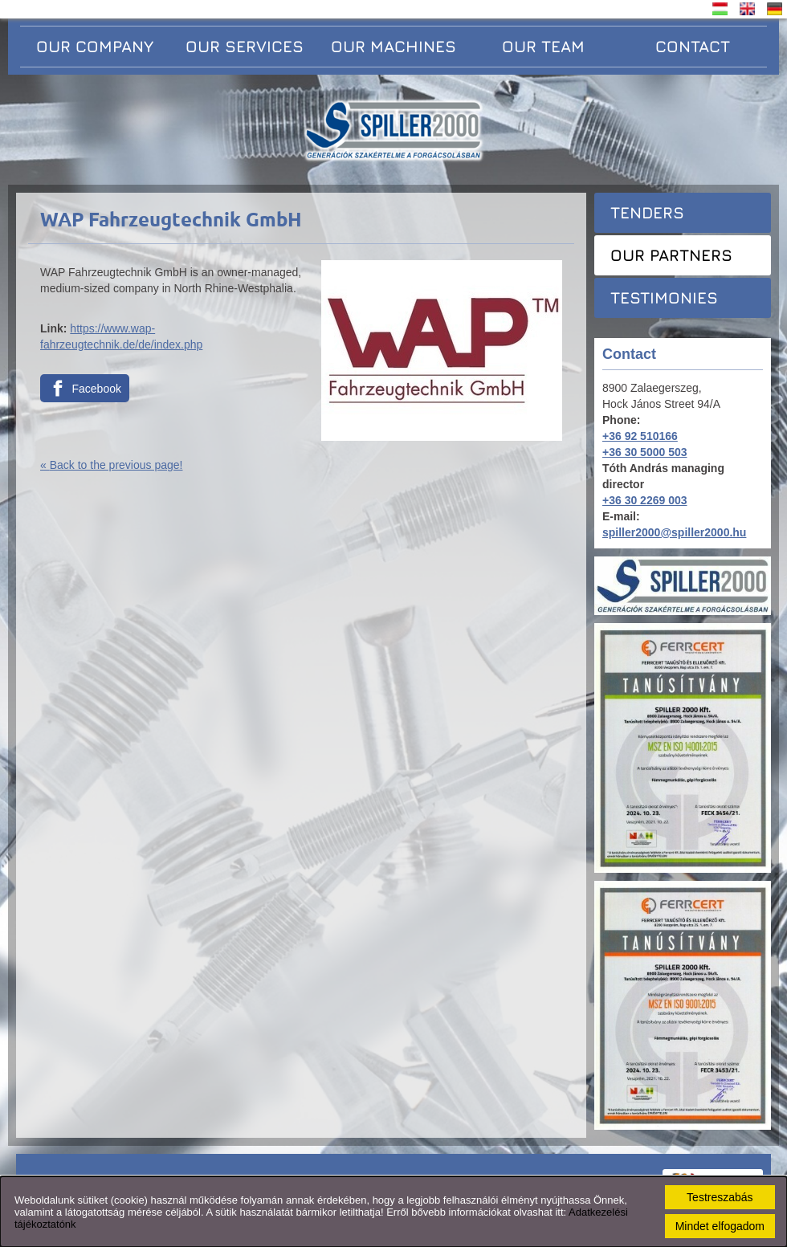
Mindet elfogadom (720, 1226)
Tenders (647, 212)
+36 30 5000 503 (644, 452)
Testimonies (664, 297)
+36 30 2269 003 (644, 500)
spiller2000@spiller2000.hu (674, 532)
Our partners (671, 255)
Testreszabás (719, 1197)
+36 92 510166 (640, 436)
